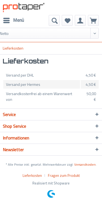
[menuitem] (13, 20)
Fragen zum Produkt (64, 175)
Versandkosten (85, 164)
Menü (13, 20)
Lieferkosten (32, 175)
